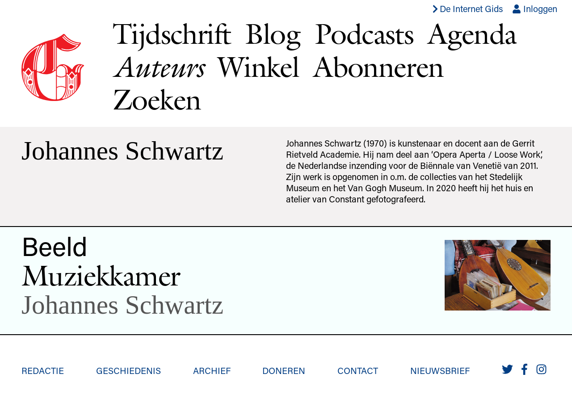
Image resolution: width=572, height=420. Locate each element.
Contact (357, 370)
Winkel (258, 66)
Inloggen (534, 8)
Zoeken (157, 99)
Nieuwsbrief (440, 370)
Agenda (472, 33)
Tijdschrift (172, 33)
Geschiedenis (128, 370)
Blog (272, 33)
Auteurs (158, 67)
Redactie (42, 370)
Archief (212, 370)
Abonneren (378, 66)
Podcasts (364, 33)
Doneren (283, 370)
